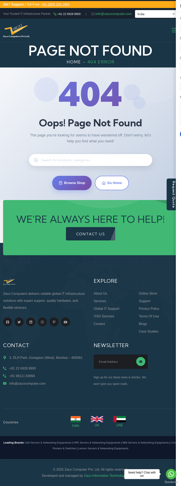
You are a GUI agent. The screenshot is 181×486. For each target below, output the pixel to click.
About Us (100, 293)
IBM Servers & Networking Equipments (145, 442)
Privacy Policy (149, 308)
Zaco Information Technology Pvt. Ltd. (111, 475)
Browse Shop (72, 183)
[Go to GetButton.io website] (171, 482)
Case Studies (148, 331)
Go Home (112, 183)
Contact (99, 324)
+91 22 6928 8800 (69, 14)
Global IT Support (106, 308)
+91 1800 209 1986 (55, 4)
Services (100, 301)
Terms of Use (149, 316)
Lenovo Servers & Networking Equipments (103, 448)
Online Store (148, 293)
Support (144, 301)
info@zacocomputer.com (114, 14)
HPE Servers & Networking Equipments (97, 442)
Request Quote (174, 194)
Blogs (143, 324)
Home (74, 61)
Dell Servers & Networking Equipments (48, 442)
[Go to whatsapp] (171, 474)
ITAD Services (104, 316)
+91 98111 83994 (22, 376)
